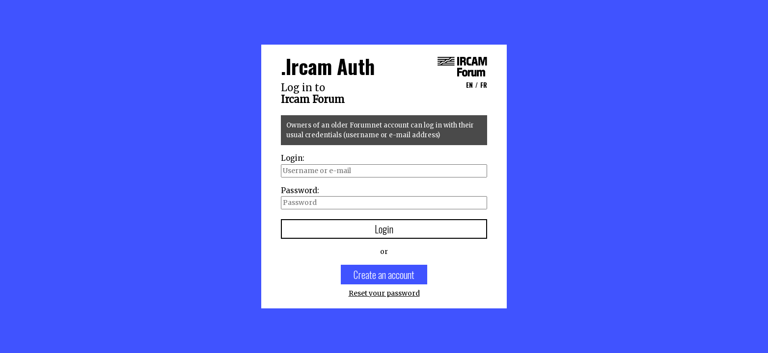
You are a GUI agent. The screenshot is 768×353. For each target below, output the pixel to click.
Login (384, 229)
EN (469, 85)
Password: (300, 190)
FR (483, 85)
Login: (292, 158)
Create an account (384, 274)
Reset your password (384, 293)
